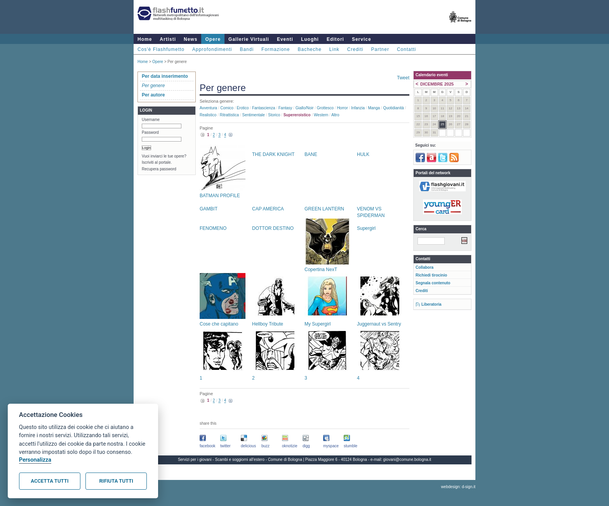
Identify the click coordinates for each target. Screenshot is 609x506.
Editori (335, 39)
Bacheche (309, 49)
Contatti (406, 49)
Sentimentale (253, 115)
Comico (226, 108)
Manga (374, 108)
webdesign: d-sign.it (458, 487)
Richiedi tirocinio (431, 275)
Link (334, 49)
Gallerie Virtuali (248, 39)
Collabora (424, 267)
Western (321, 115)
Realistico (208, 115)
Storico (274, 115)
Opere (213, 39)
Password (150, 132)
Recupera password (159, 169)
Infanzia (358, 108)
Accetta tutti (49, 481)
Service (361, 39)
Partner (380, 49)
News (190, 39)
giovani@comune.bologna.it (407, 459)
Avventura (208, 108)
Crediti (355, 49)
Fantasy (285, 108)
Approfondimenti (212, 49)
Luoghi (310, 39)
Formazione (275, 49)
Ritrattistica (229, 115)
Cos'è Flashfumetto (160, 49)
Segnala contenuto (433, 283)
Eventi (285, 39)
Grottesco (325, 108)
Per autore (153, 95)
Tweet (403, 78)
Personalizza (35, 460)
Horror (342, 108)
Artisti (168, 39)
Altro (335, 115)
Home (144, 39)
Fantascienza (263, 108)
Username (151, 119)
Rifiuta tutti (116, 481)
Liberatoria (431, 304)
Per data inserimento (165, 76)
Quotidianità (393, 108)
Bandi (247, 49)
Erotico (243, 108)
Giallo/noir (305, 108)
